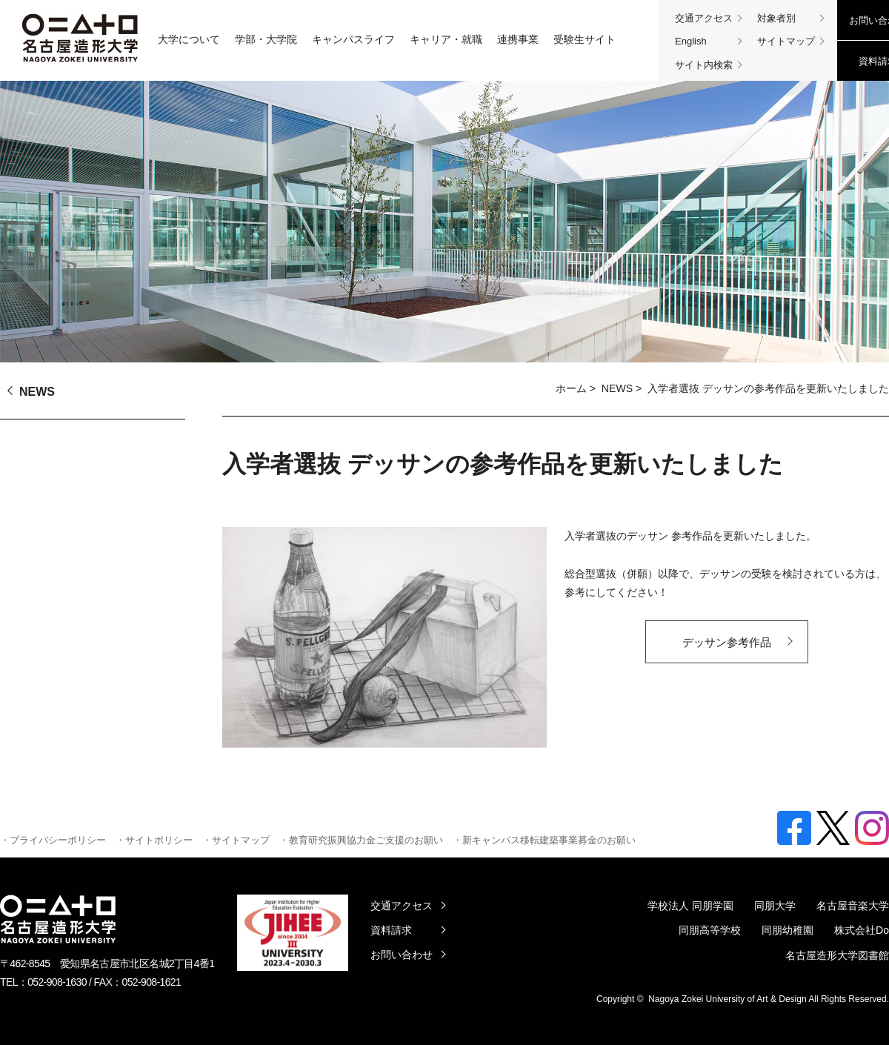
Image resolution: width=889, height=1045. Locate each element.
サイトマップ (786, 41)
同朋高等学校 (710, 930)
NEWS (617, 388)
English (691, 41)
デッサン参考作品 (726, 642)
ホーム (571, 388)
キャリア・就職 (446, 39)
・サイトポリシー (154, 840)
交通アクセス (704, 18)
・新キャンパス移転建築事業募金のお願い (544, 840)
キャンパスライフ (353, 39)
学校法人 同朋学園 (690, 906)
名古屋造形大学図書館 (837, 955)
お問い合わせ (401, 955)
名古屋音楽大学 (852, 906)
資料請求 (391, 930)
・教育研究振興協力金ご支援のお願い (361, 840)
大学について (189, 39)
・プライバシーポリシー (53, 840)
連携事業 (518, 39)
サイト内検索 (704, 64)
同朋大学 (775, 906)
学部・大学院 (266, 39)
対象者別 (776, 18)
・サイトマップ (236, 840)
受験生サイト (584, 39)
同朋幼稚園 (787, 930)
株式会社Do (861, 930)
